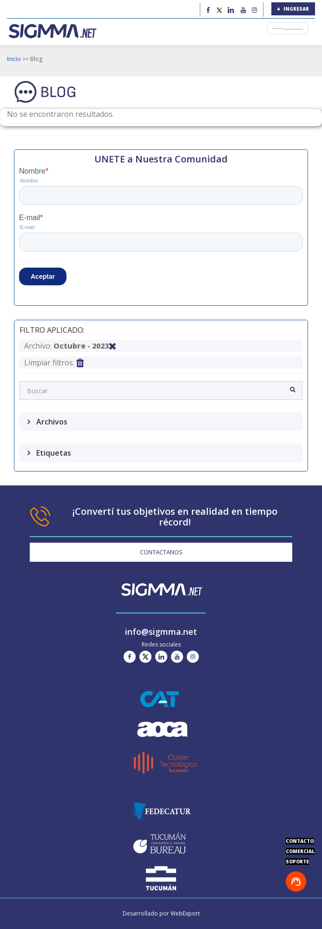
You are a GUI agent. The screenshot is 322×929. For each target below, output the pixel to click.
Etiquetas (52, 453)
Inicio (14, 59)
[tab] (161, 422)
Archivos (50, 422)
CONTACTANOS (161, 552)
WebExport (185, 913)
